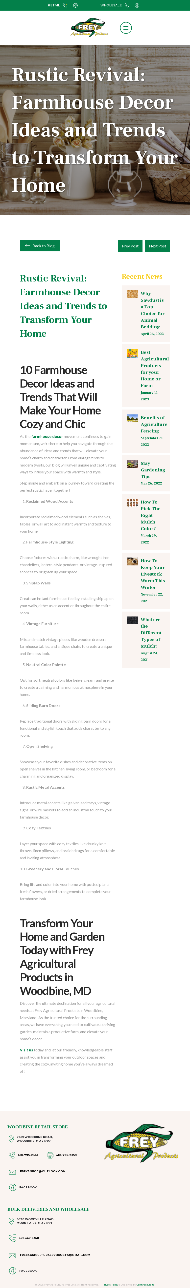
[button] (126, 28)
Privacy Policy (110, 1284)
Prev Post (130, 245)
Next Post (157, 245)
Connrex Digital (146, 1284)
